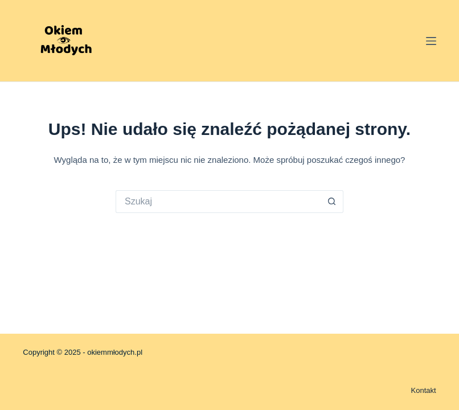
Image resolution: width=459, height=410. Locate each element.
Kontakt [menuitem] (423, 390)
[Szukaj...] (218, 201)
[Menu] (431, 41)
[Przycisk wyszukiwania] (332, 201)
